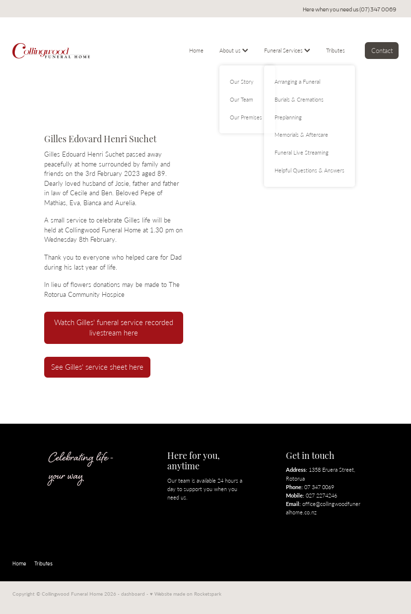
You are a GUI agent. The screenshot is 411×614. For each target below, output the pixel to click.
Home (196, 50)
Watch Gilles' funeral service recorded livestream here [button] (113, 328)
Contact (382, 50)
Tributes (335, 50)
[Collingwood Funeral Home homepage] (51, 50)
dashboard (133, 593)
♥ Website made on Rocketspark (185, 593)
